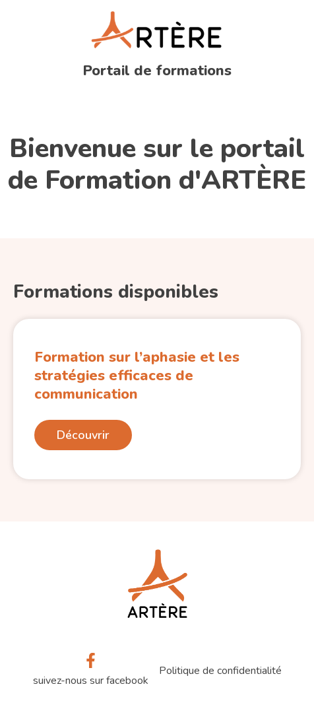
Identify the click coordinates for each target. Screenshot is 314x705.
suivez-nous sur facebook (90, 680)
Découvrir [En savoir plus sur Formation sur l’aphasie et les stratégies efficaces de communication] (83, 435)
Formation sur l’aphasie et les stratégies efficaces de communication (136, 375)
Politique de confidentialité (220, 670)
